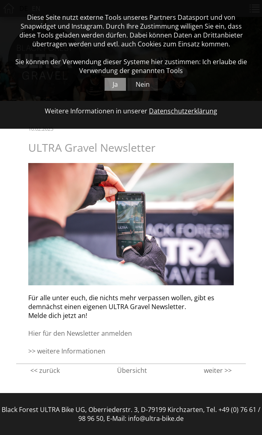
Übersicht (132, 370)
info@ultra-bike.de (156, 418)
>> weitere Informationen (66, 351)
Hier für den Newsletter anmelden (80, 333)
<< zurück (45, 370)
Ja (115, 84)
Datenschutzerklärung (183, 111)
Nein (143, 84)
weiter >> (218, 370)
